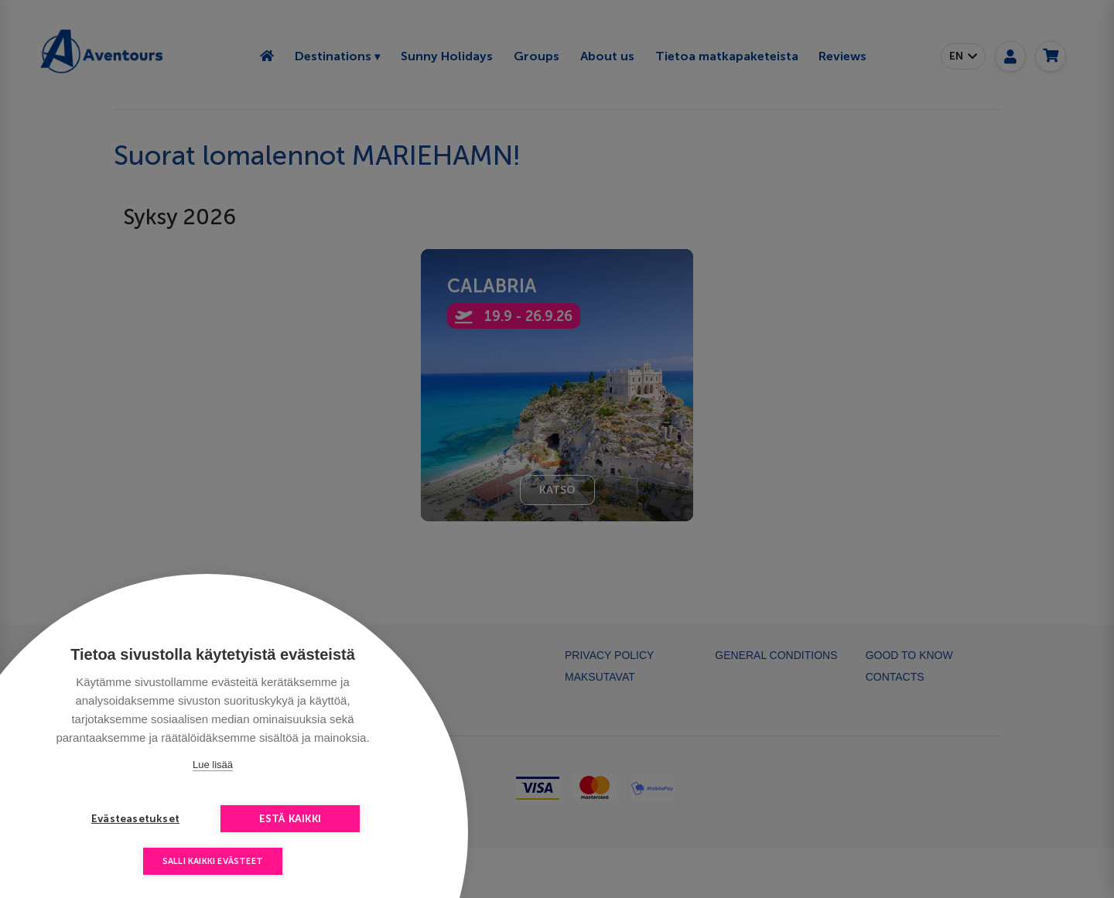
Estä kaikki (290, 818)
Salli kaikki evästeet (212, 861)
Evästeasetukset (135, 818)
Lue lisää (213, 764)
